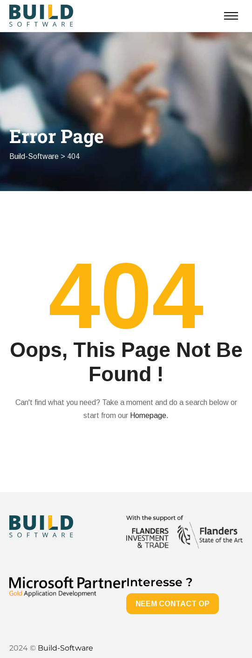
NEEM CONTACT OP (173, 604)
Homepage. (149, 415)
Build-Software (65, 648)
